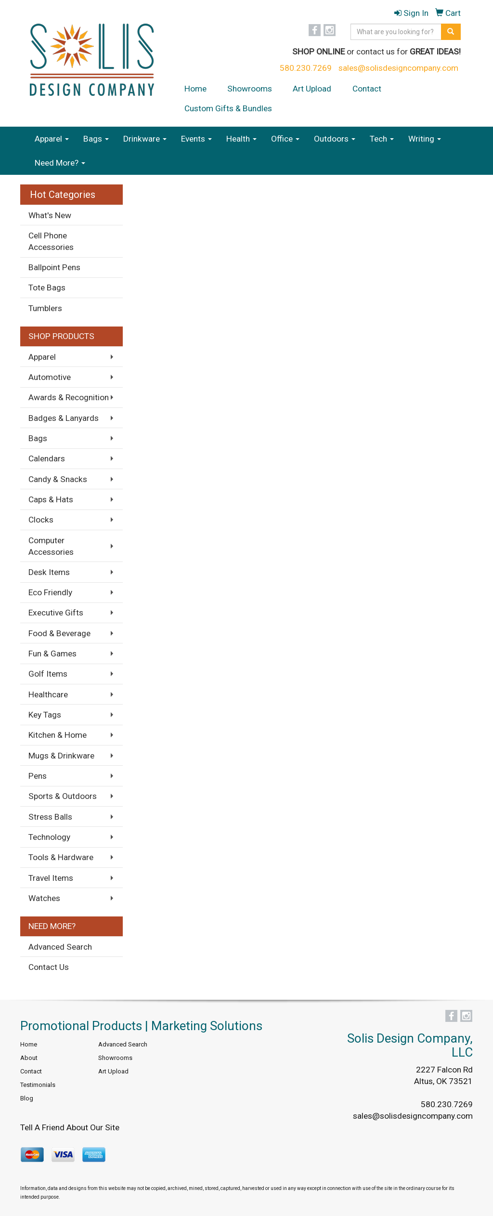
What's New (49, 215)
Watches (44, 898)
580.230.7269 (306, 68)
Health (241, 139)
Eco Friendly (50, 592)
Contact (366, 88)
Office (285, 139)
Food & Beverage (59, 633)
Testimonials (37, 1084)
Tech (382, 139)
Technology (49, 837)
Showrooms (249, 88)
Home (195, 88)
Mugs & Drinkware (61, 755)
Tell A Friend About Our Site (69, 1127)
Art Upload (312, 88)
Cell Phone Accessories (51, 241)
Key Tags (44, 714)
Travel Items (50, 878)
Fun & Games (52, 653)
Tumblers (45, 308)
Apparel (52, 139)
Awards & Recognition (68, 397)
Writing (424, 139)
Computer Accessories (51, 546)
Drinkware (145, 139)
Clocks (40, 519)
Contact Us (48, 967)
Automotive (49, 377)
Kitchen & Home (57, 735)
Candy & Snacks (57, 479)
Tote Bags (46, 287)
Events (196, 139)
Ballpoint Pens (54, 267)
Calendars (46, 458)
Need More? (60, 163)
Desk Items (49, 572)
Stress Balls (50, 817)
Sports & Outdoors (62, 796)
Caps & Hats (50, 499)
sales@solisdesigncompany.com (398, 68)
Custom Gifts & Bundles (228, 108)
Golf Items (47, 674)
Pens (37, 776)
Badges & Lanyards (63, 418)
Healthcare (48, 694)
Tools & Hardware (60, 857)
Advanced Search (60, 947)
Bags (96, 139)
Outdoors (334, 139)
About (29, 1057)
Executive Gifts (55, 612)
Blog (26, 1098)
